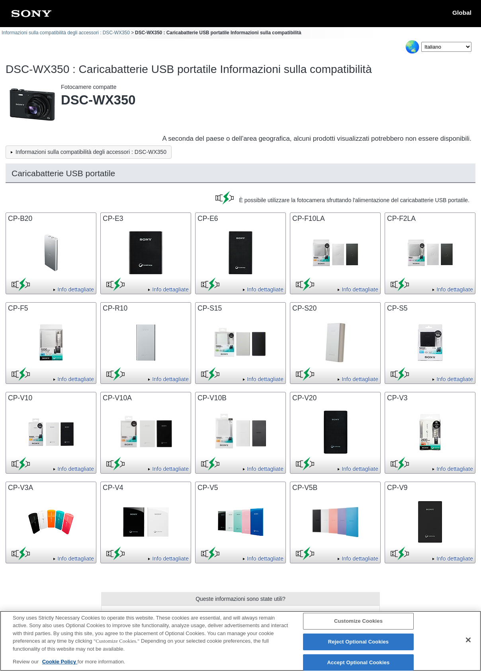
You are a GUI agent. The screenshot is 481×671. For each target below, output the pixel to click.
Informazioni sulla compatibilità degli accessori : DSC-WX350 (66, 32)
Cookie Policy (60, 665)
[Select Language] (446, 47)
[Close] (468, 643)
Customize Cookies (358, 624)
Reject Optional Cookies (358, 644)
